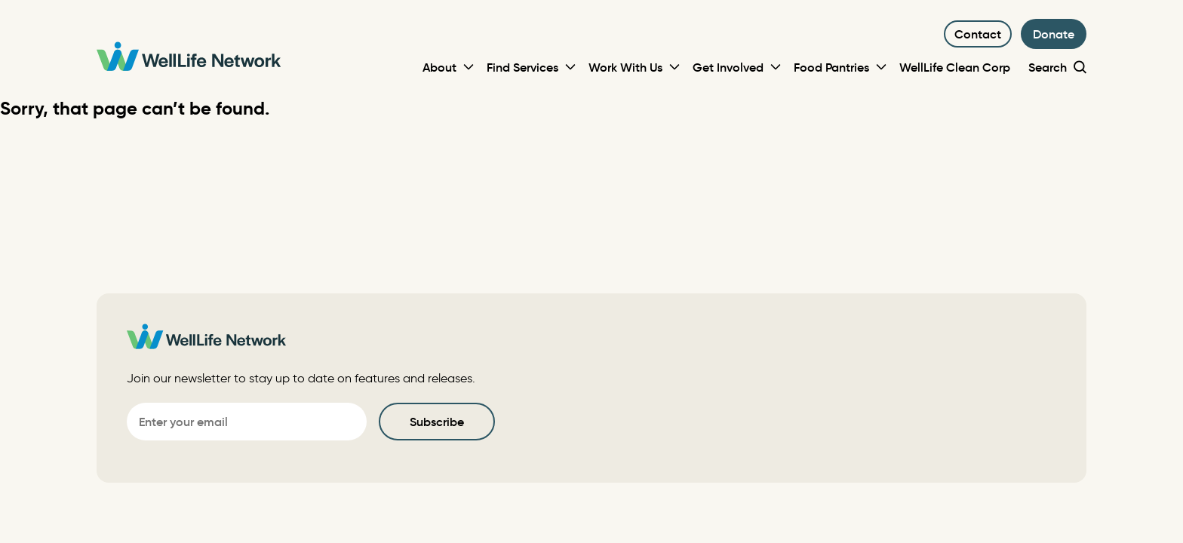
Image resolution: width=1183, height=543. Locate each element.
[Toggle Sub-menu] (468, 67)
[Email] (247, 421)
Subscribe (437, 421)
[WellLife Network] (189, 58)
